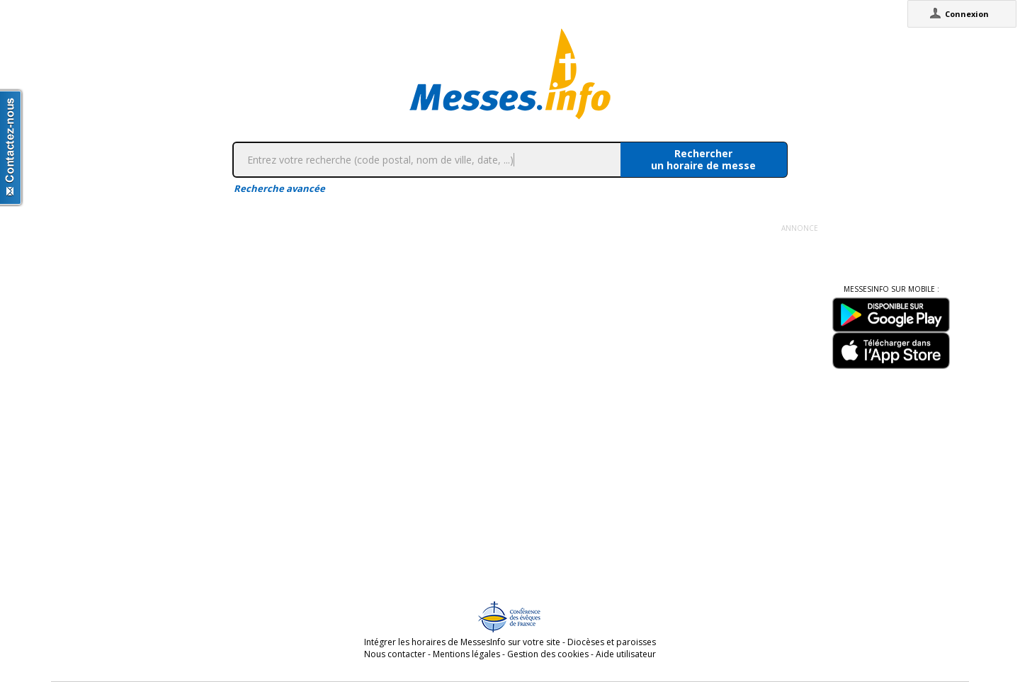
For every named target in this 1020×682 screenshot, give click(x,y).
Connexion (967, 13)
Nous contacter (395, 654)
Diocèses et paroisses (611, 642)
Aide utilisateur (626, 654)
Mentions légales (466, 654)
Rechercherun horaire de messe (703, 159)
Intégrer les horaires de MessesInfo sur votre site (462, 642)
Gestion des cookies (548, 654)
